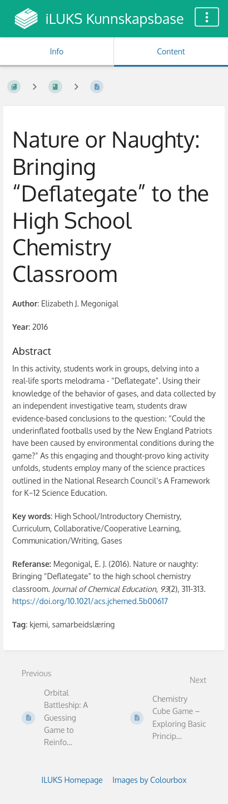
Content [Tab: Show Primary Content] (171, 51)
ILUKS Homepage (72, 780)
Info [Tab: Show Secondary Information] (57, 51)
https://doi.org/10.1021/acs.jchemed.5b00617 (90, 601)
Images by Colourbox (149, 780)
